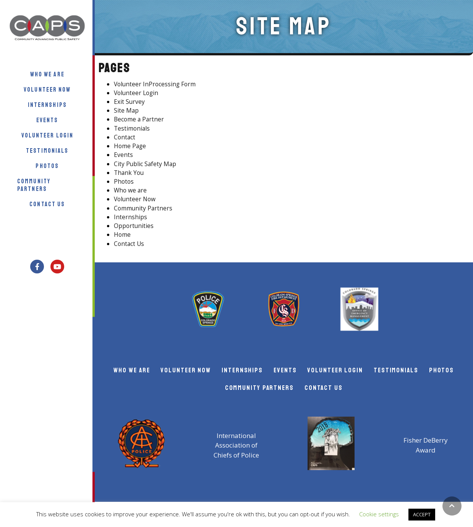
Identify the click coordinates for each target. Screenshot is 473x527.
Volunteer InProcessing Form (155, 84)
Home (122, 234)
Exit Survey (129, 101)
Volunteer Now (47, 90)
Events (47, 120)
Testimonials (47, 151)
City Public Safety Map (145, 164)
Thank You (129, 172)
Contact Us (47, 204)
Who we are (130, 190)
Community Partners (33, 185)
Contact (124, 137)
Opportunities (134, 225)
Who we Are (47, 74)
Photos (47, 166)
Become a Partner (139, 119)
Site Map (126, 110)
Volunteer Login (47, 135)
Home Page (130, 146)
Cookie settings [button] (379, 514)
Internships (47, 105)
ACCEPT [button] (422, 514)
